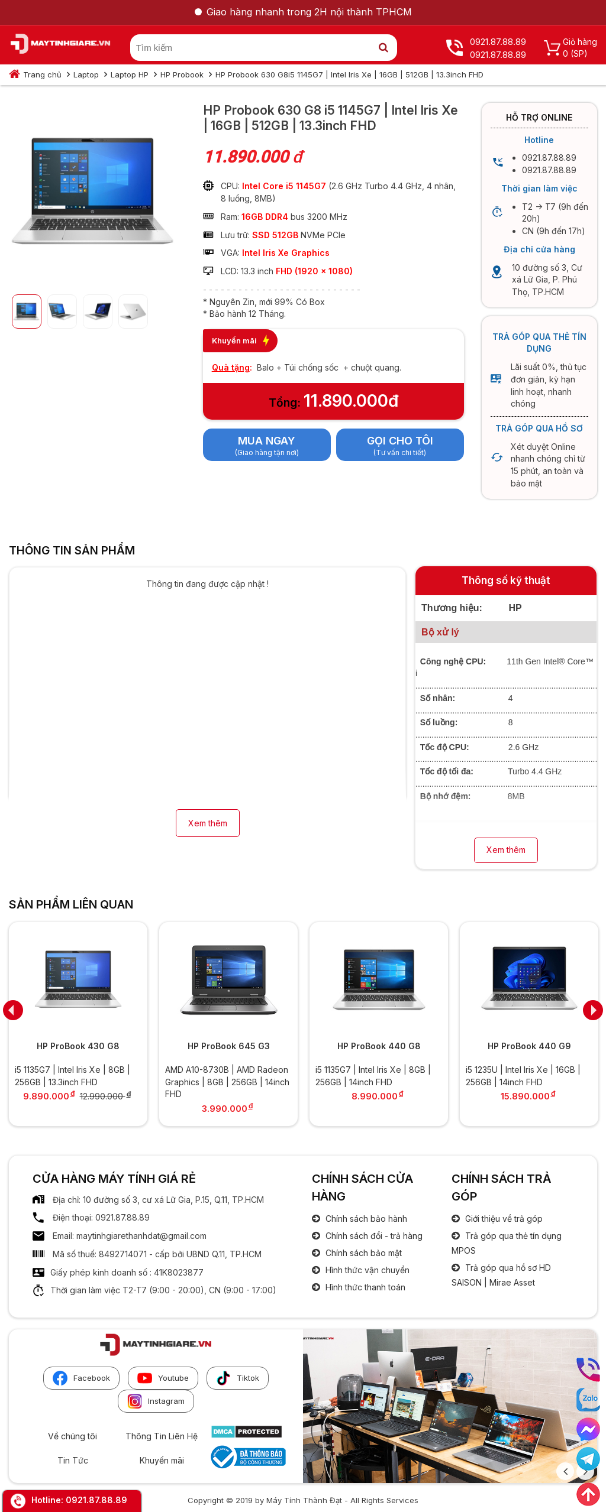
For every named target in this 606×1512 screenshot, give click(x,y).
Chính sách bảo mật (362, 1253)
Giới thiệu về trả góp (503, 1219)
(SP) (579, 53)
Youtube (163, 1378)
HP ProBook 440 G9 (529, 1046)
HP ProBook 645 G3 (229, 1046)
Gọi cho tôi (400, 440)
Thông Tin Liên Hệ (161, 1436)
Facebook (81, 1378)
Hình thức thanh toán (364, 1287)
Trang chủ (42, 74)
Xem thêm (207, 823)
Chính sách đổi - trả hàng (373, 1236)
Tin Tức (72, 1460)
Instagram (156, 1401)
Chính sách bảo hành (365, 1219)
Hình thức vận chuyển (366, 1270)
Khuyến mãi (162, 1460)
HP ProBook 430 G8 (78, 1046)
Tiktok (237, 1378)
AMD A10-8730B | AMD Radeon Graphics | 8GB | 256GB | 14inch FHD (227, 1082)
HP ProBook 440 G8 (379, 1046)
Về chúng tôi (72, 1436)
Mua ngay (266, 440)
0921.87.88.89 (96, 1500)
